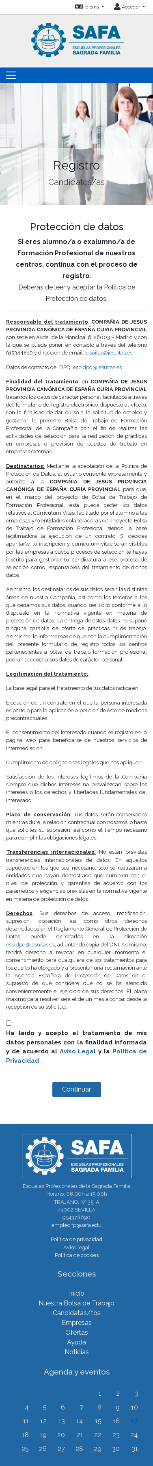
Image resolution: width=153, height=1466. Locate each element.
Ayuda (76, 1342)
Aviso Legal (78, 1051)
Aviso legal (76, 1247)
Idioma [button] (87, 7)
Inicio (76, 1293)
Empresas (77, 1323)
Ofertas (76, 1332)
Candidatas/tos (77, 1313)
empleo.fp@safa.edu (76, 1225)
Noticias (77, 1352)
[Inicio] (76, 35)
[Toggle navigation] (11, 75)
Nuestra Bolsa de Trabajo (76, 1303)
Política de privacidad (76, 1239)
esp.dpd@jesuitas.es (97, 367)
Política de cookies (77, 1255)
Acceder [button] (127, 7)
